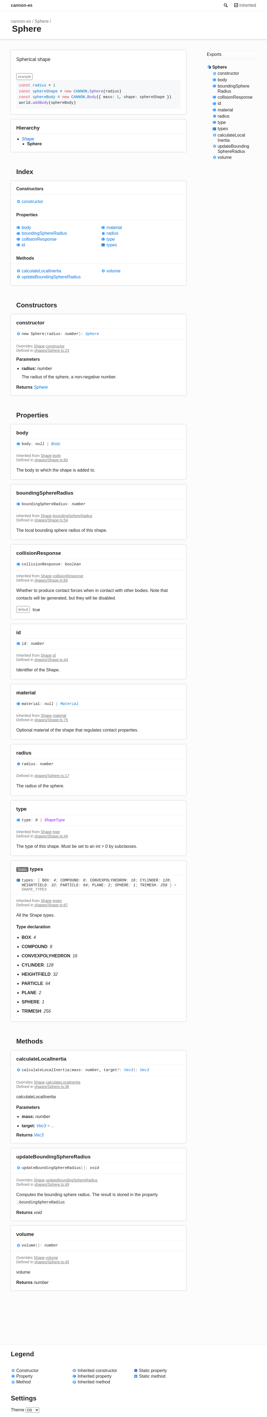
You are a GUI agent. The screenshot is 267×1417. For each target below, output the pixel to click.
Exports (214, 54)
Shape (28, 139)
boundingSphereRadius (44, 233)
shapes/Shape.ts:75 (51, 720)
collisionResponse (39, 239)
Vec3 (128, 1070)
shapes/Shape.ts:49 (51, 836)
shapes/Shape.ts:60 (51, 580)
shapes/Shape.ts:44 (51, 660)
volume (113, 271)
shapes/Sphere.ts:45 (51, 1262)
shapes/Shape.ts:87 (51, 905)
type (110, 239)
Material (69, 704)
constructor (32, 201)
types (111, 245)
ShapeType (54, 820)
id (23, 245)
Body (55, 444)
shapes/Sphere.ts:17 (51, 776)
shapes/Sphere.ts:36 (51, 1086)
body (26, 227)
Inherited (247, 5)
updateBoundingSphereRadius (51, 277)
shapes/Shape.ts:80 (51, 460)
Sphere (42, 21)
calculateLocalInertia (41, 271)
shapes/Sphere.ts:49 (51, 1184)
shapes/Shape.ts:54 (51, 520)
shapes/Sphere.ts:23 (51, 350)
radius (112, 233)
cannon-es (21, 5)
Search (225, 5)
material (114, 227)
